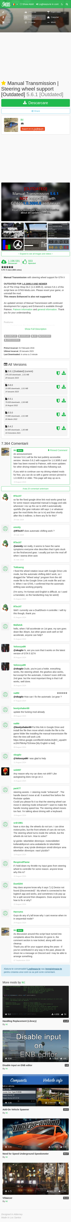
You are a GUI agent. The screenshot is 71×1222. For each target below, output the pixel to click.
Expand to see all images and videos (35, 254)
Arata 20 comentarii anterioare (35, 489)
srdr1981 (18, 823)
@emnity (18, 546)
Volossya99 (19, 646)
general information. (47, 309)
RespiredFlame (21, 862)
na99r (16, 693)
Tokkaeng (18, 567)
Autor (20, 450)
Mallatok (17, 625)
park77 (17, 788)
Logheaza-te (34, 969)
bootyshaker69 (21, 708)
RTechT (17, 496)
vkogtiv (17, 754)
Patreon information (23, 309)
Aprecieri (32, 263)
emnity (17, 527)
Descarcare (35, 103)
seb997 (17, 770)
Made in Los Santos (11, 1217)
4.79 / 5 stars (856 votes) (11, 270)
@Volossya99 (20, 758)
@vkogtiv (18, 650)
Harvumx (18, 911)
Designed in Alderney (12, 1214)
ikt (22, 119)
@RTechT (18, 531)
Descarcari (12, 263)
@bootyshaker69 (22, 727)
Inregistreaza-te (53, 969)
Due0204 (18, 883)
